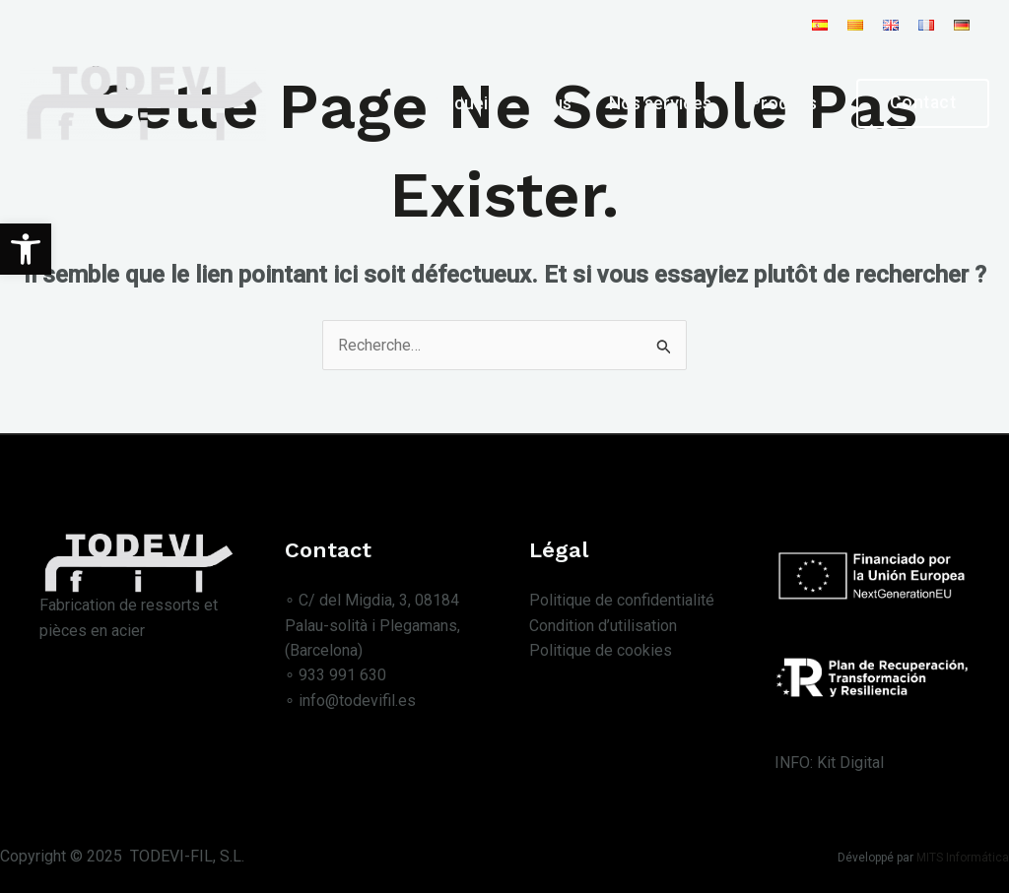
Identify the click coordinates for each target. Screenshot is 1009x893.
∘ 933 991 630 (335, 676)
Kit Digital (850, 762)
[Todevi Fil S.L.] (143, 102)
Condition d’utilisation (603, 625)
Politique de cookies (600, 651)
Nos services (666, 103)
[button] (25, 249)
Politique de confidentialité (621, 600)
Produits (785, 103)
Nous (559, 103)
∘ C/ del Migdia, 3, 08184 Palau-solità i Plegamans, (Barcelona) (372, 625)
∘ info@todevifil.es (350, 701)
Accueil (474, 103)
